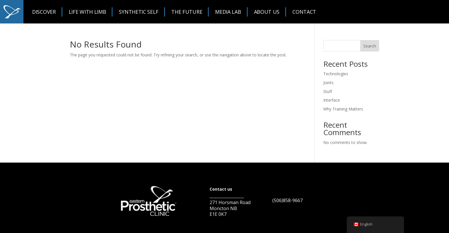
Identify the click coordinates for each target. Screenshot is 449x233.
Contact (304, 11)
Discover (44, 11)
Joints (328, 82)
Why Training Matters (343, 109)
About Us (267, 11)
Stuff (327, 91)
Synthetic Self (138, 11)
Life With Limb (87, 11)
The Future (186, 11)
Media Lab (228, 11)
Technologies (335, 73)
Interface (331, 100)
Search (369, 46)
